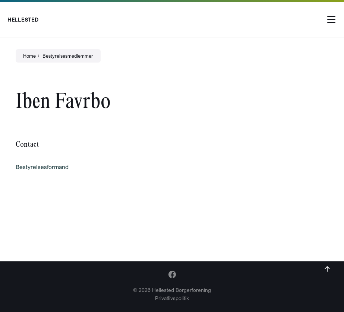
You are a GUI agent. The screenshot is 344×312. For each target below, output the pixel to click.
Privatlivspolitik (172, 298)
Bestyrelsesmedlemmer (67, 56)
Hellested (22, 19)
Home (29, 56)
